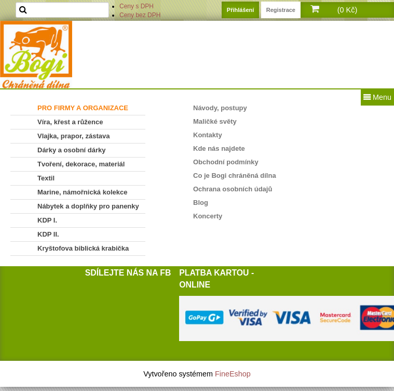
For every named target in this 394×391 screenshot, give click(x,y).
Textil (46, 178)
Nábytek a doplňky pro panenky (88, 206)
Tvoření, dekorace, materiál (81, 164)
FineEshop (233, 374)
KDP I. (47, 220)
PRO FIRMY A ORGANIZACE (82, 108)
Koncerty (207, 216)
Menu (377, 97)
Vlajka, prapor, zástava (73, 136)
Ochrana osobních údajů (232, 189)
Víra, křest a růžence (70, 122)
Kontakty (207, 135)
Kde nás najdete (219, 148)
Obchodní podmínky (226, 162)
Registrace (280, 10)
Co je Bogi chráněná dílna (234, 175)
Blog (200, 202)
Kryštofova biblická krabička (83, 248)
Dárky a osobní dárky (71, 150)
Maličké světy (215, 121)
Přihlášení (240, 10)
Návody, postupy (220, 108)
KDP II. (48, 234)
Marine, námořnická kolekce (82, 192)
